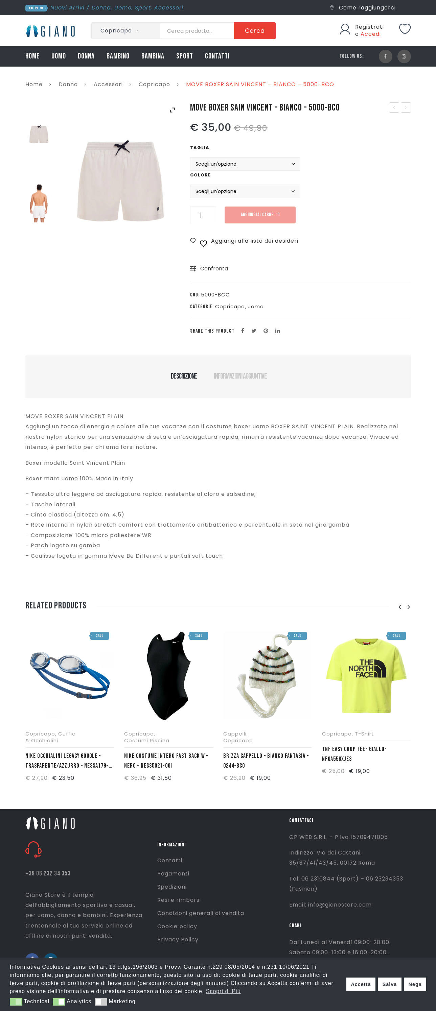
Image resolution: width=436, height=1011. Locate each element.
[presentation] (400, 607)
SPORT (184, 56)
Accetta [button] (361, 984)
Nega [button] (414, 984)
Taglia (199, 147)
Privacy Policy (178, 939)
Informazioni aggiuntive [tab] (240, 376)
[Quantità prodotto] (203, 215)
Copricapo (154, 84)
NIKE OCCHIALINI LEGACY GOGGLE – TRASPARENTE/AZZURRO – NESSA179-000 (67, 761)
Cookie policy (177, 926)
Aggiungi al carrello (260, 215)
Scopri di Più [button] (223, 991)
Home (34, 84)
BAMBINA (152, 56)
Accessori (168, 7)
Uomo (123, 7)
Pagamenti (173, 873)
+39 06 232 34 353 (48, 873)
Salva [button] (390, 984)
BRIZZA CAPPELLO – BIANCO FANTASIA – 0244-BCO (266, 760)
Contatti (169, 860)
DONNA (86, 56)
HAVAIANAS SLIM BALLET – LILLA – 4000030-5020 (394, 108)
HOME (32, 56)
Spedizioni (172, 887)
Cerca (255, 30)
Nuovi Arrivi (67, 7)
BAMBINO (118, 56)
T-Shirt (364, 733)
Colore (200, 175)
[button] (16, 1002)
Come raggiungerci (363, 7)
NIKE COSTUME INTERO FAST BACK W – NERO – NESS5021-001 (166, 760)
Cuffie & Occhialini (50, 737)
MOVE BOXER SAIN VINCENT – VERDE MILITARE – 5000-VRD (406, 108)
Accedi (371, 34)
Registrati (369, 27)
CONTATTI (217, 56)
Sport (143, 7)
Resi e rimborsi (179, 900)
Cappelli (235, 733)
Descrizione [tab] (184, 376)
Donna (101, 7)
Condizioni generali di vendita (200, 913)
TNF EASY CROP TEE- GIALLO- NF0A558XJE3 (354, 754)
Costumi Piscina (146, 740)
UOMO (58, 56)
